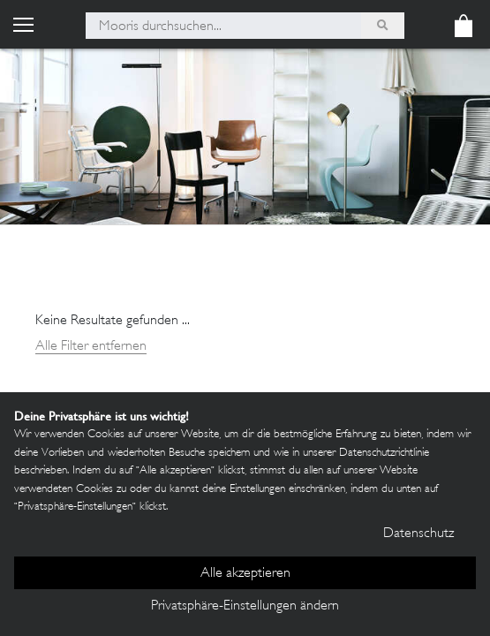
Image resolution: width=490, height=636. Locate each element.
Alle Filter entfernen (91, 346)
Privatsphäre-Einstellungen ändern (245, 606)
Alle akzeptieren (245, 573)
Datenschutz (418, 534)
